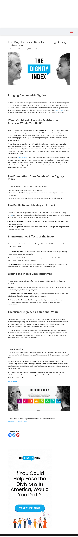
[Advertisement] (39, 14)
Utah (11, 215)
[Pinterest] (18, 435)
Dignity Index (58, 110)
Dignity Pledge (22, 158)
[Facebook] (10, 435)
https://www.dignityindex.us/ (18, 421)
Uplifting (36, 49)
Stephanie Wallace (16, 49)
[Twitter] (14, 435)
